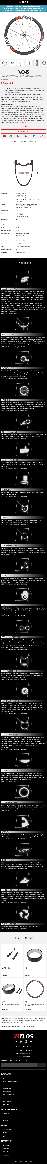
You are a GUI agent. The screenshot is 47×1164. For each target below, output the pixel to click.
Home (3, 1027)
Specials (5, 1136)
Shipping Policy (7, 1104)
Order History (6, 1148)
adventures (36, 1020)
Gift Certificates (7, 1129)
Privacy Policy (7, 1091)
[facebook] (21, 1041)
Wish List (5, 1152)
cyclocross (15, 1020)
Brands (5, 1098)
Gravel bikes (28, 1020)
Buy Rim (23, 127)
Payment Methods (8, 1101)
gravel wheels (13, 1018)
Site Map (5, 1120)
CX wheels (36, 1018)
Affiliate (5, 1133)
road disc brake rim (10, 1022)
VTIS (3, 1002)
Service (5, 1085)
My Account (6, 1145)
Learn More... (23, 122)
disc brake (9, 1020)
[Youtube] (16, 1041)
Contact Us (6, 1114)
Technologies (22, 141)
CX (31, 1018)
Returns (5, 1117)
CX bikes (21, 1020)
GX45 (26, 1002)
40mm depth (20, 1022)
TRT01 (27, 967)
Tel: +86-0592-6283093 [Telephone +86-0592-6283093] (23, 1047)
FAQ (4, 1078)
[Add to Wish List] (4, 136)
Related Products (33, 141)
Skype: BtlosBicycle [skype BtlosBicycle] (23, 1056)
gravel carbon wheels (24, 1018)
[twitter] (31, 1041)
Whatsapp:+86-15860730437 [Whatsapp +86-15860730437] (23, 1050)
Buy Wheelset (23, 131)
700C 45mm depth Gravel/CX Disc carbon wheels (20, 1027)
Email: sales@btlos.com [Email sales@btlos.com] (23, 1053)
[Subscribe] (41, 1065)
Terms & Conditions (8, 1095)
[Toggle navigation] (2, 2)
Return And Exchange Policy (11, 1081)
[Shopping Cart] (45, 2)
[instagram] (26, 1041)
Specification (13, 141)
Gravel (6, 1018)
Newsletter (6, 1155)
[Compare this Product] (10, 136)
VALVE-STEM (6, 967)
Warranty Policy (7, 1088)
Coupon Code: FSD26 (27, 10)
